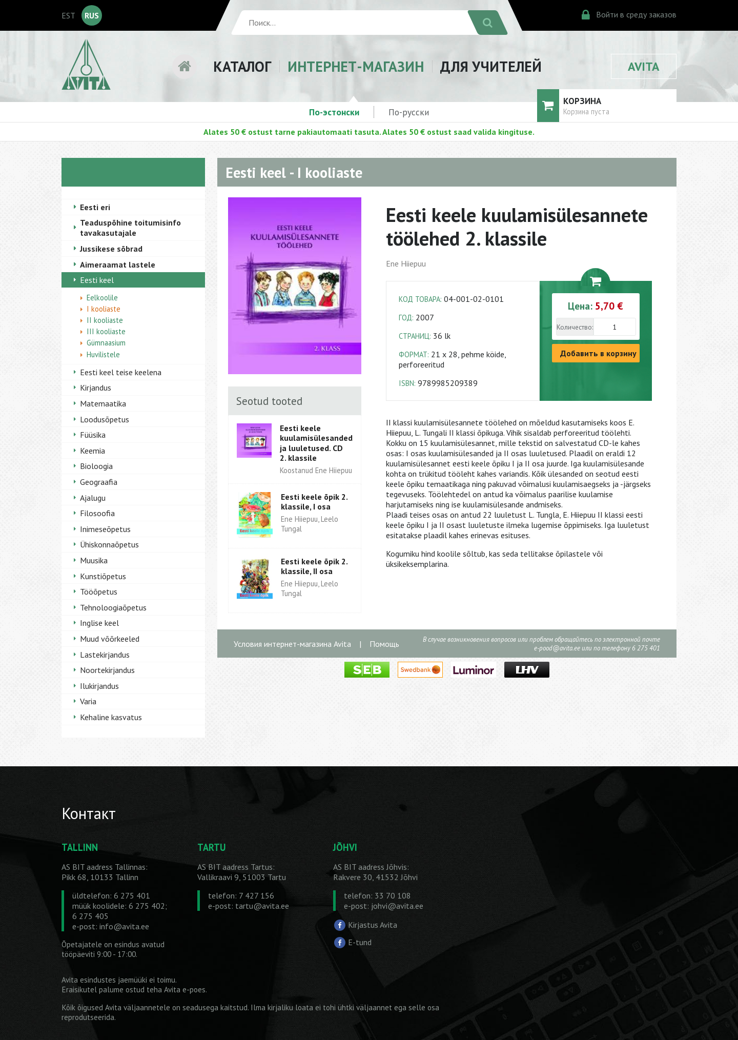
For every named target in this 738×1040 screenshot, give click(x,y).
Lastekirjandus (105, 654)
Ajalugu (93, 498)
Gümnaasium (106, 343)
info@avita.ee (124, 926)
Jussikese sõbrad (111, 248)
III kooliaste (106, 331)
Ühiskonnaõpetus (109, 544)
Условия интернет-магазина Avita (292, 644)
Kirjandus (95, 387)
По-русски (408, 112)
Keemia (92, 450)
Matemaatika (103, 403)
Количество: (575, 327)
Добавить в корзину (598, 353)
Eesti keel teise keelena (120, 372)
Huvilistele (103, 354)
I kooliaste (103, 309)
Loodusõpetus (104, 419)
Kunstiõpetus (103, 576)
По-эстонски (334, 112)
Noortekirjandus (107, 670)
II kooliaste (105, 320)
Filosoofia (97, 513)
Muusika (94, 560)
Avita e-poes (185, 989)
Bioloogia (96, 466)
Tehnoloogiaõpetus (113, 607)
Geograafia (98, 482)
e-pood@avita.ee (557, 648)
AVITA (644, 66)
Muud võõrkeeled (109, 639)
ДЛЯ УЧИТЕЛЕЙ (491, 66)
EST (68, 15)
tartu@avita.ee (262, 906)
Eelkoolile (102, 297)
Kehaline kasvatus (111, 717)
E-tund (360, 942)
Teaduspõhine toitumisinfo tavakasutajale (130, 227)
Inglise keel (99, 623)
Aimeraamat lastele (117, 264)
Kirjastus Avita (372, 925)
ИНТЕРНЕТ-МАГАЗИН (356, 66)
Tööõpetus (98, 591)
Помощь (384, 644)
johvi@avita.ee (397, 906)
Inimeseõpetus (105, 529)
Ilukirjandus (99, 686)
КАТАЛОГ (242, 66)
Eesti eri (95, 207)
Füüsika (93, 435)
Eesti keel (97, 280)
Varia (88, 701)
